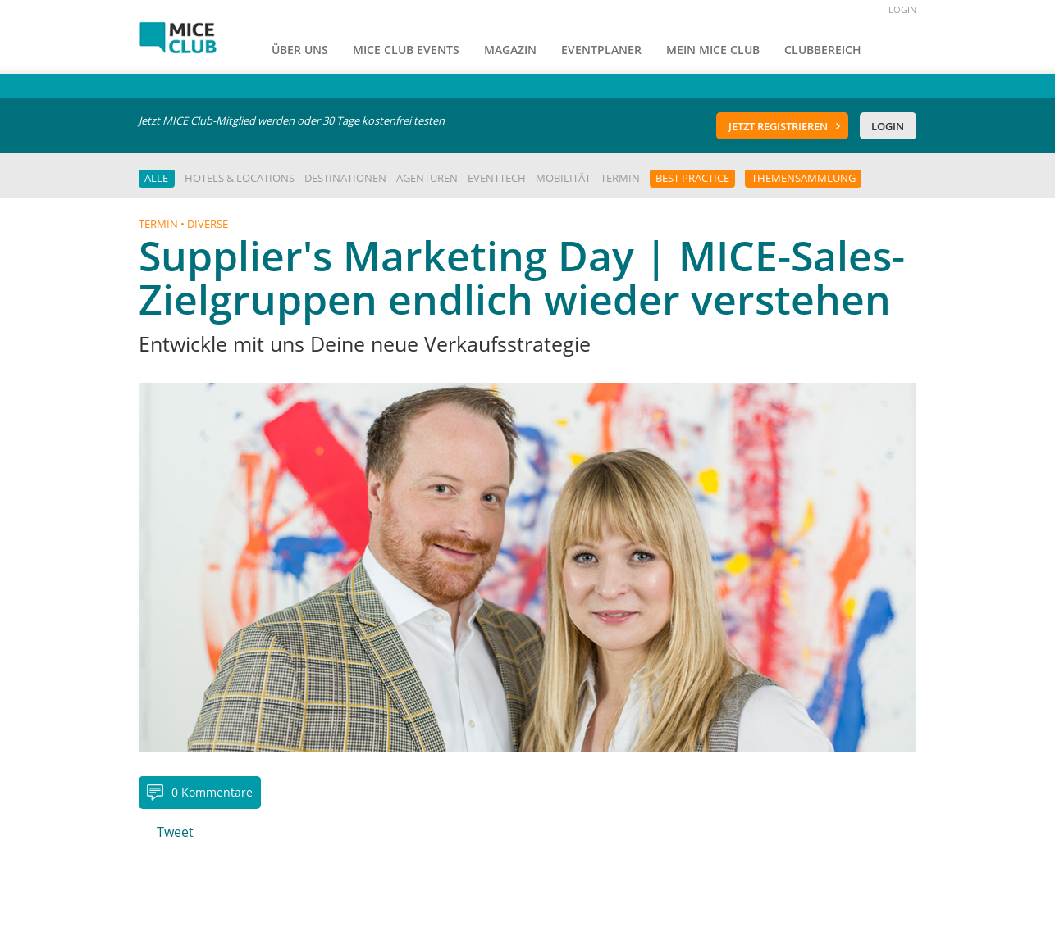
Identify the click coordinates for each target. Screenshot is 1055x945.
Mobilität (563, 177)
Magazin (510, 49)
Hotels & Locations (240, 177)
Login (887, 126)
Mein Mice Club (713, 49)
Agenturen (427, 177)
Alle (156, 177)
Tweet (175, 831)
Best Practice (692, 177)
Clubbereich (822, 49)
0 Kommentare (212, 792)
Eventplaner (601, 49)
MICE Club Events (406, 49)
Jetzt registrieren (778, 126)
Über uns (300, 49)
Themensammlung (803, 177)
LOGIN (902, 9)
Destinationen (345, 177)
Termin (620, 177)
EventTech (497, 177)
